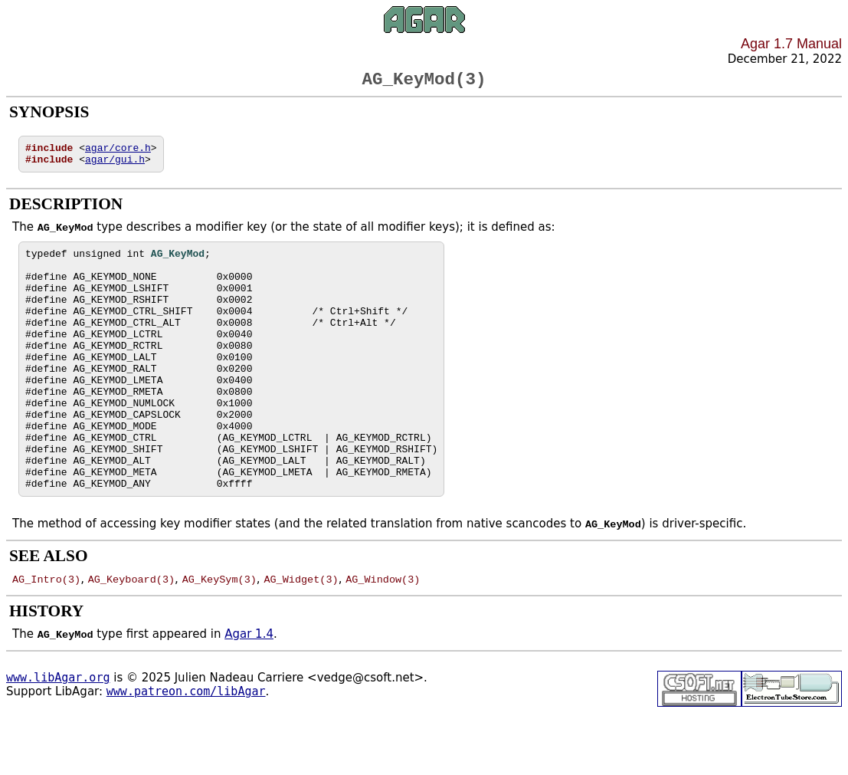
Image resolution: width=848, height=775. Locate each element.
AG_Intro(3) (46, 635)
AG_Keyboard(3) (131, 635)
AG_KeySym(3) (219, 635)
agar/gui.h (115, 167)
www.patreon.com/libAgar (186, 748)
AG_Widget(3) (301, 635)
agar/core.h (118, 153)
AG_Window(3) (382, 635)
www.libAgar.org (58, 734)
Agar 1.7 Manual (791, 43)
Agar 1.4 (248, 691)
